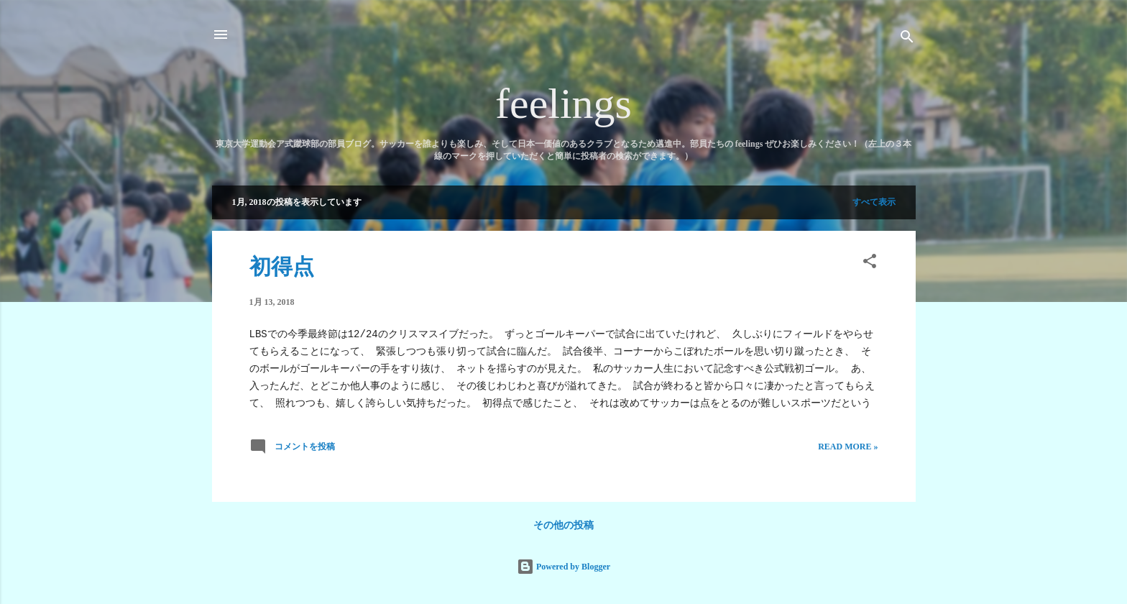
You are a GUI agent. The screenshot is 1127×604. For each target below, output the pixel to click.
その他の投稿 (563, 525)
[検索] (907, 39)
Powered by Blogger (563, 567)
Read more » (848, 446)
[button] (869, 263)
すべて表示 (874, 202)
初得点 (281, 266)
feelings (563, 103)
